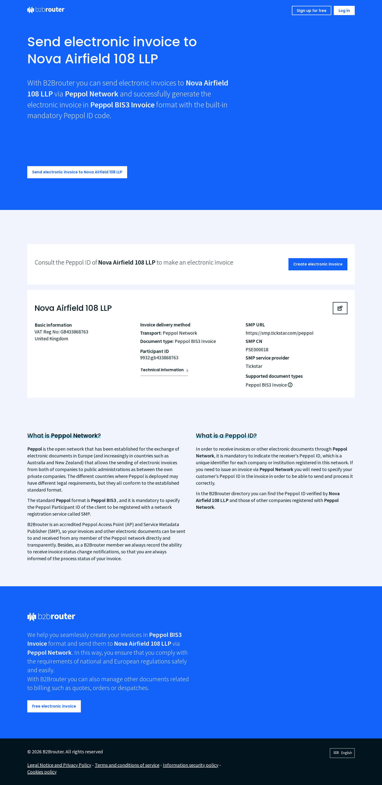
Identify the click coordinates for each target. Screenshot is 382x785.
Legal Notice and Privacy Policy (59, 765)
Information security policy (190, 765)
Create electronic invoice (318, 264)
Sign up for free (311, 10)
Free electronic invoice (54, 706)
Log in (344, 10)
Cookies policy (42, 772)
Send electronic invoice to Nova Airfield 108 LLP (77, 172)
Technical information (162, 369)
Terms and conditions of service (127, 765)
